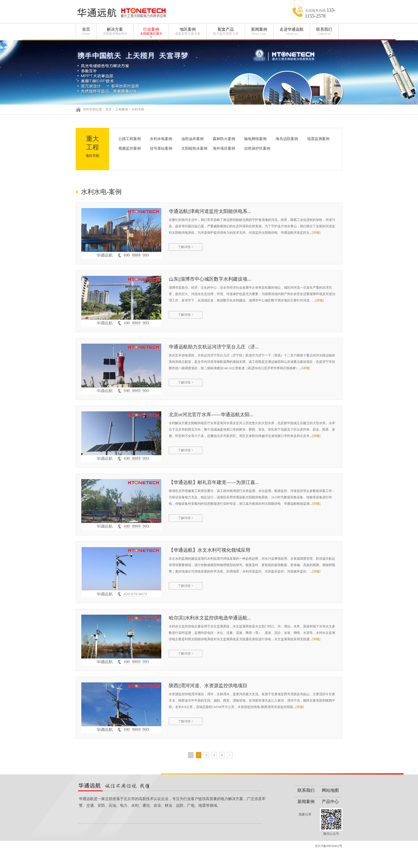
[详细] (316, 232)
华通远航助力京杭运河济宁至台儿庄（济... (214, 346)
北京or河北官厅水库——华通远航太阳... (211, 414)
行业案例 (151, 31)
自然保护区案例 (257, 148)
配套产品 (226, 31)
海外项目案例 (224, 148)
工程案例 (121, 109)
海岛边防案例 (287, 139)
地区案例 (187, 31)
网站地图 (330, 790)
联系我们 (324, 31)
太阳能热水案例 (194, 148)
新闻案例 (259, 31)
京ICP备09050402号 (328, 846)
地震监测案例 (318, 139)
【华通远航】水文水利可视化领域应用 (209, 550)
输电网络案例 (255, 139)
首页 (86, 31)
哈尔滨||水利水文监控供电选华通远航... (210, 618)
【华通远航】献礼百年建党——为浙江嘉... (214, 482)
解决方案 (115, 31)
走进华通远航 (292, 31)
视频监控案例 (129, 148)
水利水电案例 (161, 139)
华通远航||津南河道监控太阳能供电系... (210, 211)
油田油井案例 (192, 139)
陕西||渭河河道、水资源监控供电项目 (208, 685)
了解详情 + (185, 247)
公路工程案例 (129, 139)
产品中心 (330, 801)
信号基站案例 (161, 148)
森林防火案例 (224, 139)
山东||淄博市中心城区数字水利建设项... (210, 279)
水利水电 (137, 109)
